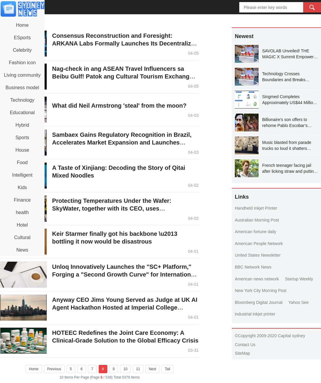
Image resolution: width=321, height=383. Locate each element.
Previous (54, 369)
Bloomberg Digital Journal (258, 302)
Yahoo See (298, 302)
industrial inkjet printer (255, 314)
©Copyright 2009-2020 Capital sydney (270, 335)
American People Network (259, 243)
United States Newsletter (258, 255)
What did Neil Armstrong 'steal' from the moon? (119, 105)
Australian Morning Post (257, 220)
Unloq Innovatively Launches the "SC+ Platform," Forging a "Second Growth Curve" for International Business (124, 274)
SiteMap (242, 353)
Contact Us (245, 344)
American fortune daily (255, 231)
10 (125, 369)
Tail (167, 369)
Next (152, 369)
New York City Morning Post (261, 290)
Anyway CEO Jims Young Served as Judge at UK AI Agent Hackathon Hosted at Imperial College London (124, 307)
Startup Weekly (299, 279)
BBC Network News (253, 267)
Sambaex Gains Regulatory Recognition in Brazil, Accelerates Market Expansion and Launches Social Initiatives (121, 142)
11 (138, 369)
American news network (257, 279)
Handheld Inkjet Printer (256, 208)
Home (34, 369)
